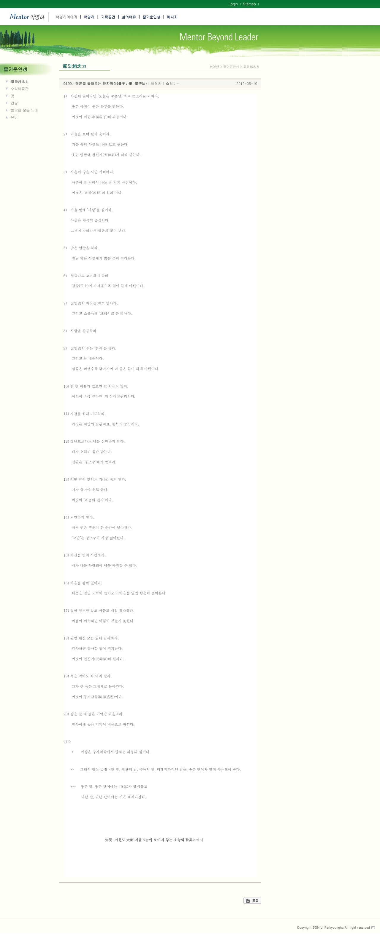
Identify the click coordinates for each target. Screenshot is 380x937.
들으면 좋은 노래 (24, 109)
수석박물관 (19, 88)
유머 (14, 116)
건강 (14, 102)
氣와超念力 (19, 81)
